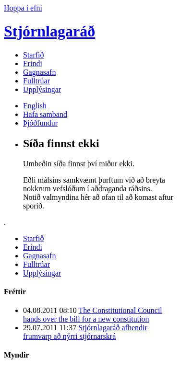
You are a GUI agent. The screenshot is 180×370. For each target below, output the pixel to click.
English (35, 106)
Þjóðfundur (40, 123)
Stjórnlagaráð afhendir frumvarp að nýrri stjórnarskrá (85, 332)
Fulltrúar (36, 81)
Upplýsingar (42, 89)
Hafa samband (45, 114)
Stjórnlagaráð (49, 31)
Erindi (32, 63)
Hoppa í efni (23, 8)
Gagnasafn (39, 72)
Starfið (33, 55)
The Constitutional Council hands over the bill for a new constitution (92, 314)
